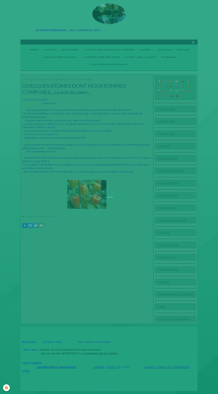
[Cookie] (6, 387)
